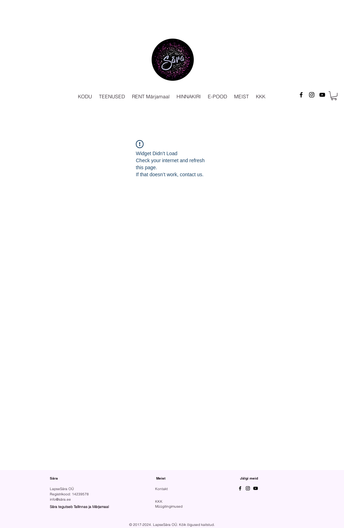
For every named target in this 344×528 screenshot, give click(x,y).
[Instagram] (311, 94)
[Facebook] (301, 94)
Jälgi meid (249, 478)
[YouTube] (322, 94)
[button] (334, 95)
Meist (160, 478)
